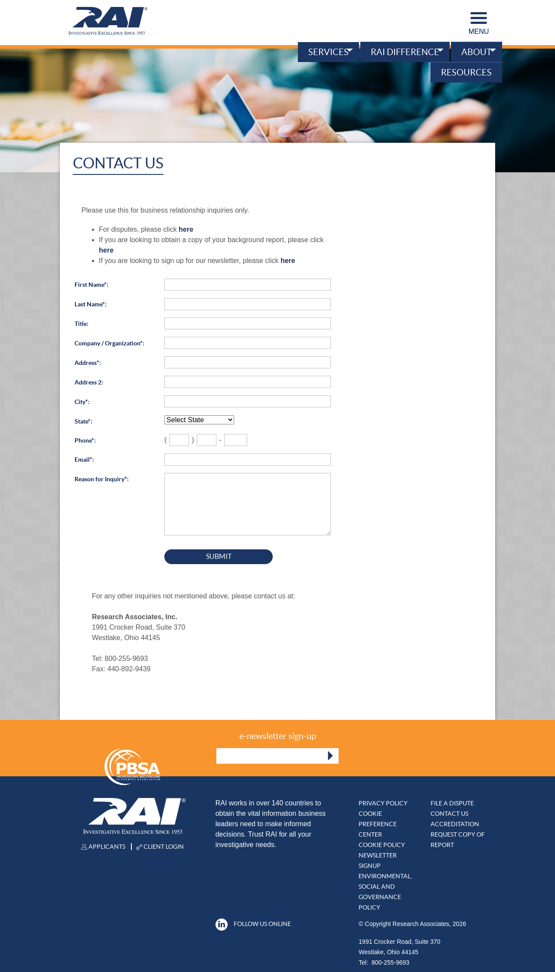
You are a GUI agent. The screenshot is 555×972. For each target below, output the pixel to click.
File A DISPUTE (452, 803)
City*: (82, 401)
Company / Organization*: (109, 343)
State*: (83, 421)
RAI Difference (405, 52)
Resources (466, 72)
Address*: (88, 362)
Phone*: (85, 440)
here (186, 229)
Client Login (160, 846)
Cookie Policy (382, 844)
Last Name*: (91, 304)
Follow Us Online (253, 923)
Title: (81, 323)
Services (328, 52)
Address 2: (89, 382)
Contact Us (449, 813)
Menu (478, 23)
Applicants (103, 846)
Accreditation (455, 824)
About (476, 52)
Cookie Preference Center (378, 824)
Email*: (84, 459)
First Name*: (91, 284)
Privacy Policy (383, 803)
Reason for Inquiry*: (102, 479)
